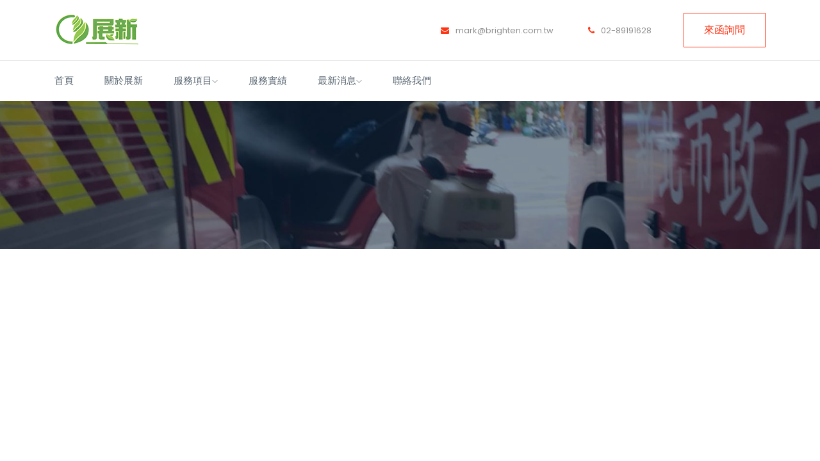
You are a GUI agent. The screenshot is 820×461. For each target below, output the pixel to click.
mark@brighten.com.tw (497, 30)
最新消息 (340, 80)
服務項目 (196, 80)
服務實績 (268, 80)
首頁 (64, 80)
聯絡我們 (412, 80)
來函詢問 (724, 29)
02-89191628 (620, 30)
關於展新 (123, 80)
